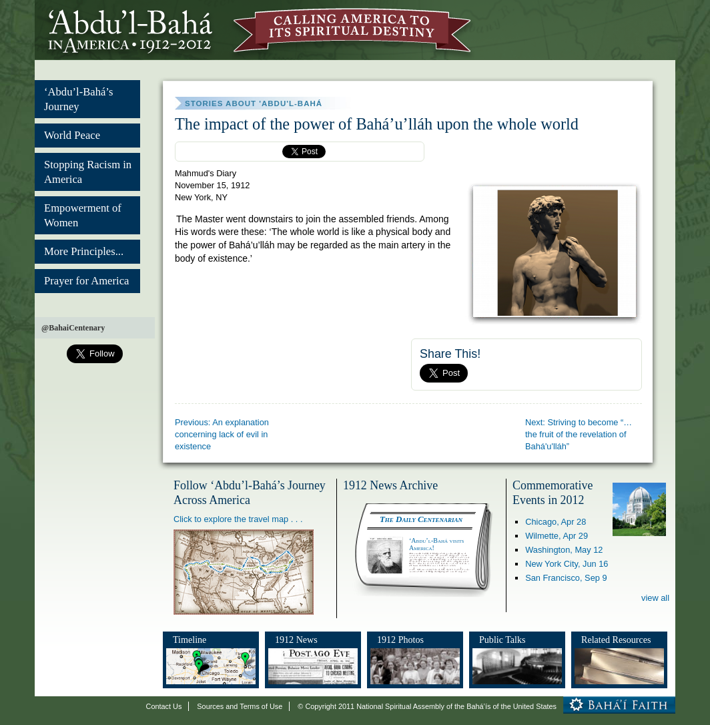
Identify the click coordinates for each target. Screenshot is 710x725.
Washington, (564, 550)
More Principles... (83, 251)
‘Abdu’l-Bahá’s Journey (78, 99)
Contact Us (164, 706)
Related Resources (616, 639)
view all (655, 598)
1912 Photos (400, 639)
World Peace (72, 135)
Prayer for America (86, 280)
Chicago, (555, 522)
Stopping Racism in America (87, 172)
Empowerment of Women (82, 215)
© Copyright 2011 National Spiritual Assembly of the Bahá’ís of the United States (427, 706)
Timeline (189, 639)
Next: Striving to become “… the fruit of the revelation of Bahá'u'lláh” (578, 434)
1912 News (296, 639)
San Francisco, (566, 578)
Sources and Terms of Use (239, 706)
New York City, (566, 564)
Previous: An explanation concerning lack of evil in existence (222, 434)
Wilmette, (556, 536)
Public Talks (502, 639)
